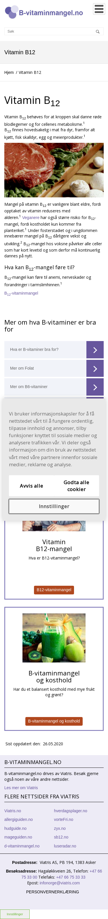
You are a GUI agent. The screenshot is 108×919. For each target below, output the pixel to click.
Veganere (30, 217)
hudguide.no (15, 828)
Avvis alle (31, 485)
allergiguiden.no (18, 819)
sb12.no (61, 837)
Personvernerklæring (52, 892)
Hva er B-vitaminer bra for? (57, 349)
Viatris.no (12, 810)
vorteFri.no (63, 819)
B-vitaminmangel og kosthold (54, 721)
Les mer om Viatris (21, 787)
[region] (54, 459)
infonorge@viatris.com (60, 883)
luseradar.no (65, 846)
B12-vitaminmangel (54, 589)
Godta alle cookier (76, 486)
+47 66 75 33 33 (70, 877)
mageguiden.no (18, 837)
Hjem (9, 72)
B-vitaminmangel (21, 293)
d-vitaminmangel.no (21, 846)
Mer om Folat (57, 368)
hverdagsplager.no (70, 810)
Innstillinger (15, 914)
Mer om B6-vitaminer (57, 387)
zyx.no (60, 828)
